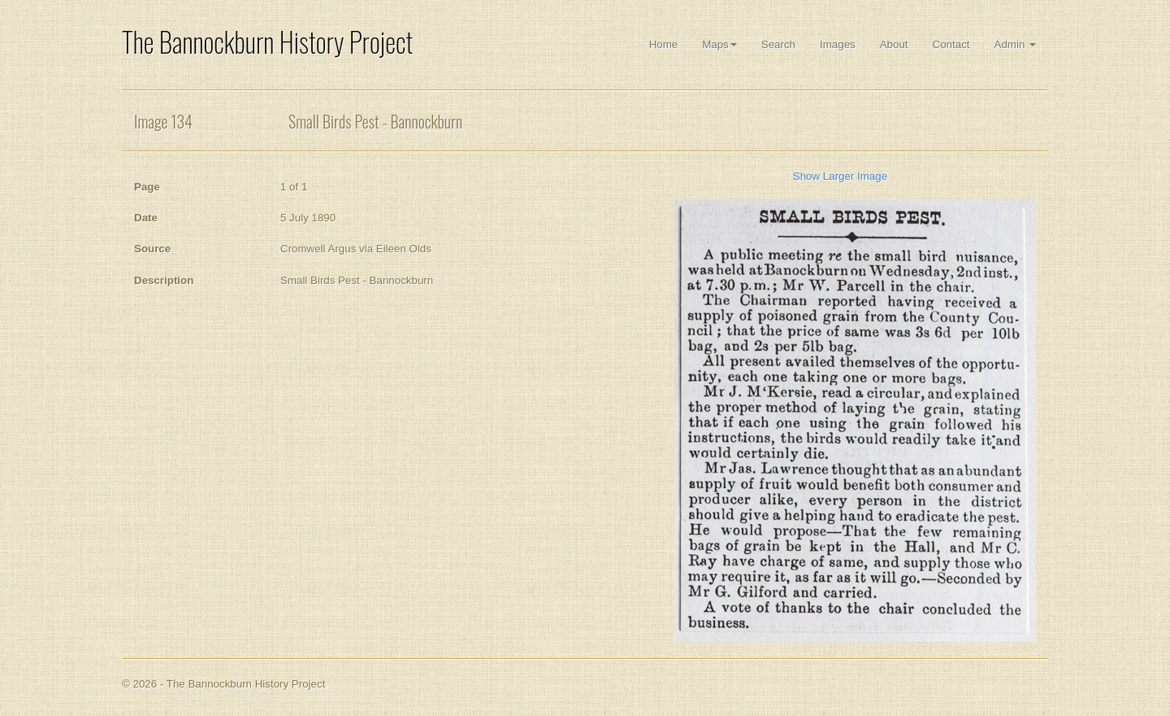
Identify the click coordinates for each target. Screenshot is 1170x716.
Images (838, 44)
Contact (951, 44)
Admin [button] (1015, 44)
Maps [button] (719, 44)
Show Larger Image (840, 176)
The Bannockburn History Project (267, 41)
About (894, 44)
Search (778, 44)
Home (663, 44)
